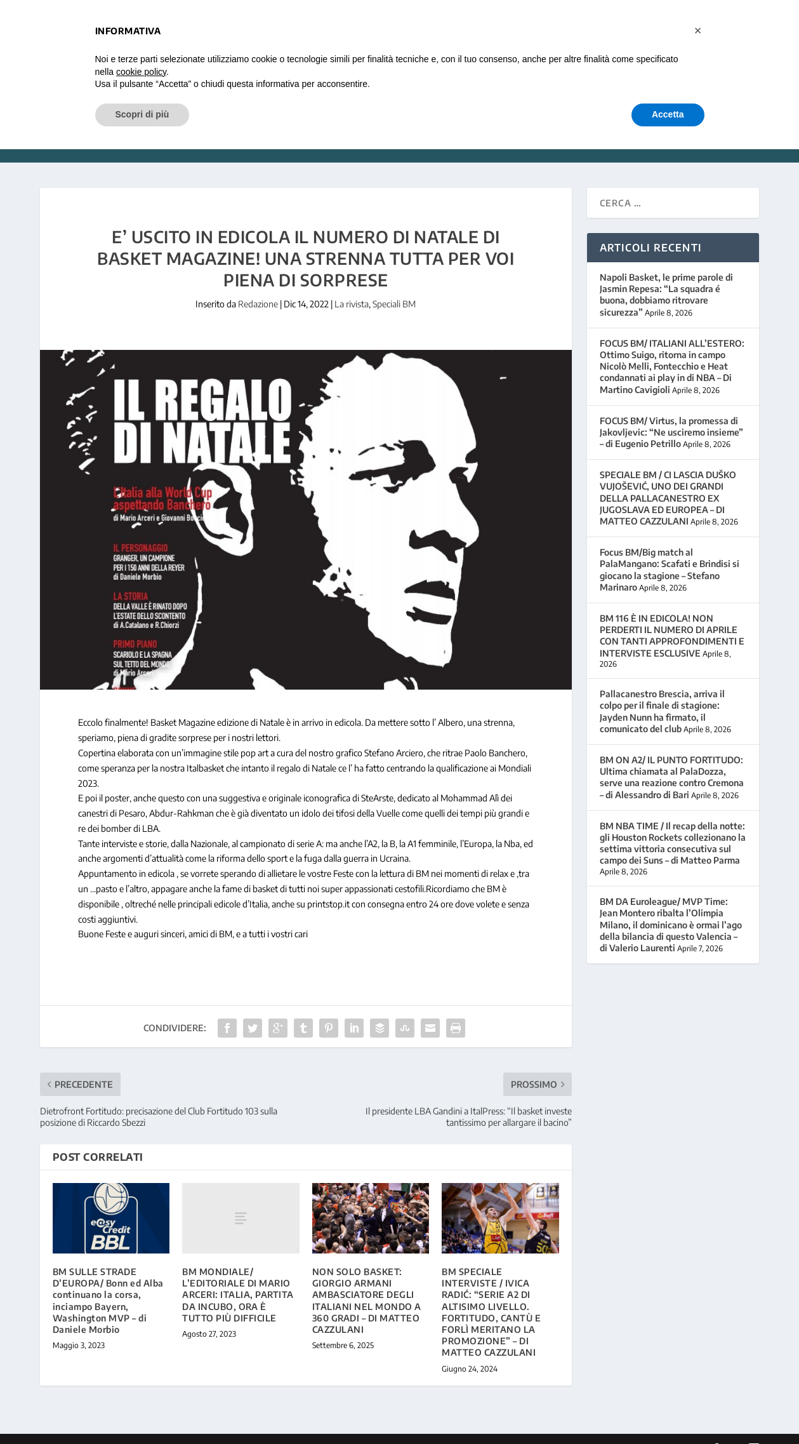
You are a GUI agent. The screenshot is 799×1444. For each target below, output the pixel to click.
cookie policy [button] (141, 72)
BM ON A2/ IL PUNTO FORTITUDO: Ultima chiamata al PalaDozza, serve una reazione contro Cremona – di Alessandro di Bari (672, 758)
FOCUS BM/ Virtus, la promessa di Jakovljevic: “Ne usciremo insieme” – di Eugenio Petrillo (671, 413)
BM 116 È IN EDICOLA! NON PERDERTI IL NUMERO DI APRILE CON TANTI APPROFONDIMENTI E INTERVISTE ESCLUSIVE (672, 616)
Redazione (258, 284)
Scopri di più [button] (142, 114)
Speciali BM (394, 284)
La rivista (351, 284)
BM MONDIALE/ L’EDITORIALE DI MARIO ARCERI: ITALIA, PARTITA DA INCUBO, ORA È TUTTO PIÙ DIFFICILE (238, 1275)
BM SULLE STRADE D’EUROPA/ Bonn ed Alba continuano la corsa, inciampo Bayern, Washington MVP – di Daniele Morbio (108, 1281)
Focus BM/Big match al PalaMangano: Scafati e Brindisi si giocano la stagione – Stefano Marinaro (669, 550)
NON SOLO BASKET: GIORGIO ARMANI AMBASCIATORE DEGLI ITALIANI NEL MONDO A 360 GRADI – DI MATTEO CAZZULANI (366, 1281)
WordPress (241, 1429)
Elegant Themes (127, 1429)
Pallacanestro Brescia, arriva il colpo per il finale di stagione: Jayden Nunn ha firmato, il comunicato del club (662, 692)
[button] (698, 30)
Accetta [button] (668, 114)
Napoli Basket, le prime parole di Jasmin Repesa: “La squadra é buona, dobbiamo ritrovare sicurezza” (666, 275)
